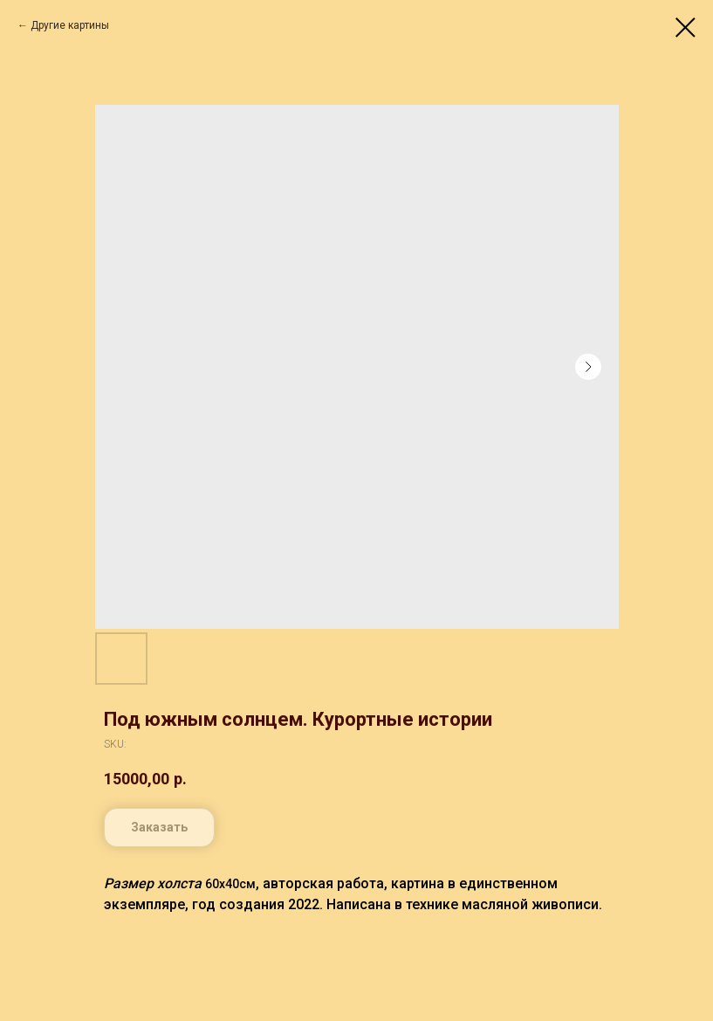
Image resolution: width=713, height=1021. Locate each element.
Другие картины (70, 25)
